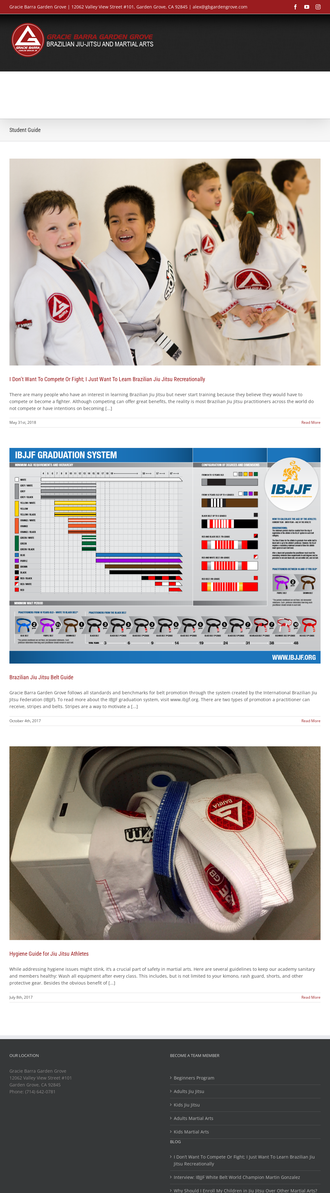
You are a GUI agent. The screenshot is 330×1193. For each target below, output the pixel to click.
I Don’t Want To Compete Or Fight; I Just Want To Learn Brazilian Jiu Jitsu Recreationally (107, 379)
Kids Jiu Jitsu (187, 1105)
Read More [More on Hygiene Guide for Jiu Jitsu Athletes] (311, 997)
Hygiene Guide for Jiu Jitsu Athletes (49, 953)
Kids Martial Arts (191, 1132)
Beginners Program (194, 1078)
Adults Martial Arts (193, 1118)
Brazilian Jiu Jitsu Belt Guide (41, 677)
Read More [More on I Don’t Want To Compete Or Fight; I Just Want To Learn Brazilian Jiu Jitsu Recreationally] (311, 422)
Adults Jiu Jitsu (189, 1091)
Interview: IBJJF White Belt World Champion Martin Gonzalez (237, 1177)
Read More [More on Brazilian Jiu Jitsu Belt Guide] (311, 720)
